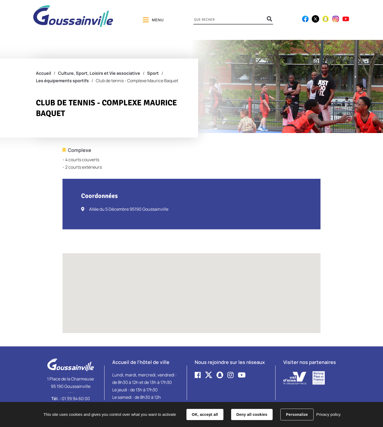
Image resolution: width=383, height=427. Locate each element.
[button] (191, 288)
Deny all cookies (251, 414)
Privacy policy (328, 414)
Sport (153, 73)
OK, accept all (205, 414)
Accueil (43, 73)
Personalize (297, 414)
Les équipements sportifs (62, 81)
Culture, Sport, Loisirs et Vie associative (99, 73)
